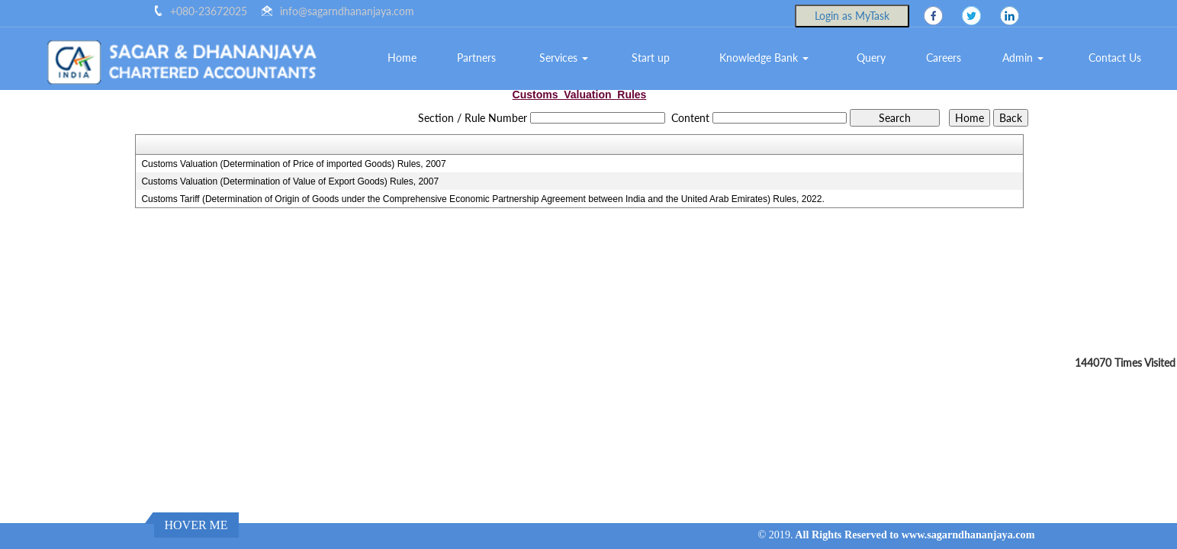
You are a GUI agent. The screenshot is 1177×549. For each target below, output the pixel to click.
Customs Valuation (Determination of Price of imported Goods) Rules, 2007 (293, 164)
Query (871, 57)
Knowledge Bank (764, 57)
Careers (943, 57)
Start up (651, 57)
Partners (476, 57)
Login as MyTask (852, 15)
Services (563, 57)
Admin (1023, 57)
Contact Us (1115, 57)
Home (402, 57)
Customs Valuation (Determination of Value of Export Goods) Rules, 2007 (290, 181)
